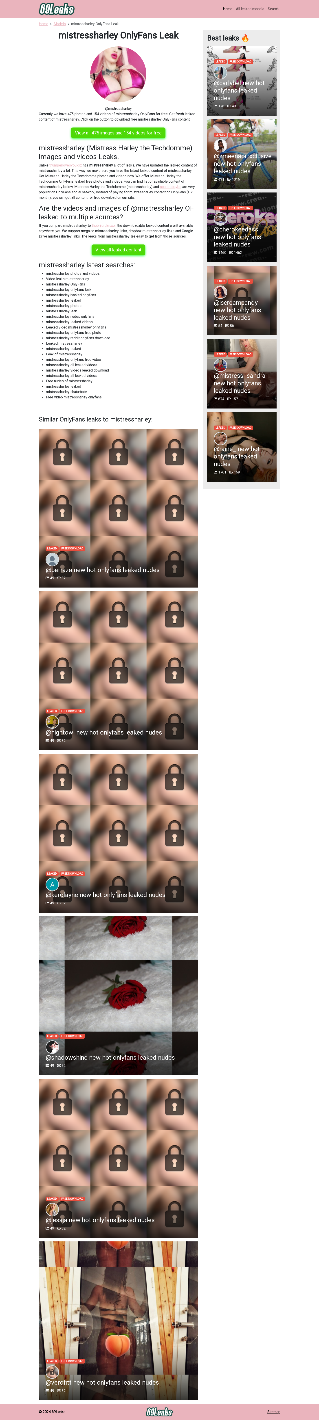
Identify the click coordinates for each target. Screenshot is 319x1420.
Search (273, 9)
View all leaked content (118, 250)
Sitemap (273, 1412)
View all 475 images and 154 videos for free (118, 133)
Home (227, 9)
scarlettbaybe (170, 187)
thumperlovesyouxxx (65, 165)
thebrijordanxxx (104, 225)
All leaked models (250, 9)
